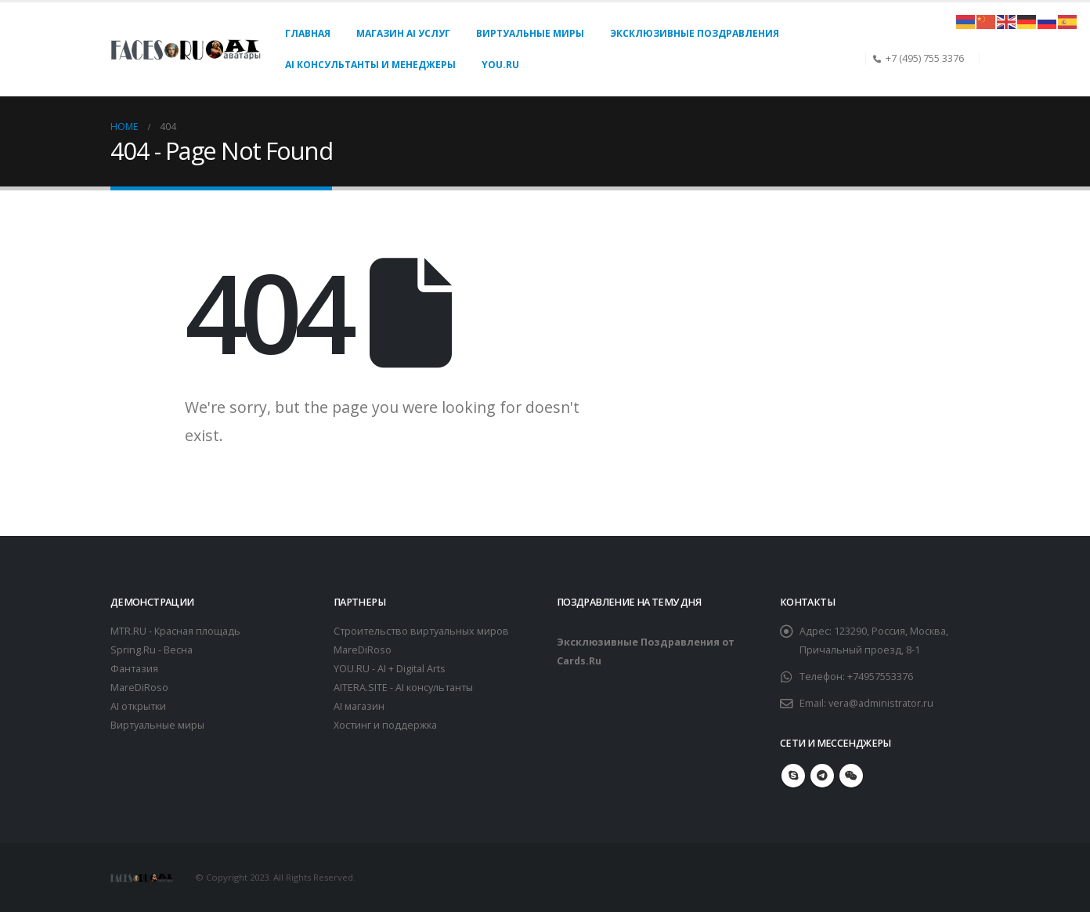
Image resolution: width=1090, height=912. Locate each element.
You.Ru (500, 64)
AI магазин (359, 706)
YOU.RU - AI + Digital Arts (390, 668)
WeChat (851, 775)
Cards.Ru (579, 661)
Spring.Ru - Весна (151, 650)
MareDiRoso (139, 687)
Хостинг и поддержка (385, 725)
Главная (307, 33)
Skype (793, 775)
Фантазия (134, 668)
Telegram (822, 775)
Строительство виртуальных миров (421, 631)
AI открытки (138, 706)
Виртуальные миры (530, 33)
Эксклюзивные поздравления (694, 33)
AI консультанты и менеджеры (370, 64)
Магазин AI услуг (403, 33)
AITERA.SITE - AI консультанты (403, 687)
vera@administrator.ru (880, 703)
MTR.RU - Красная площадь (175, 631)
